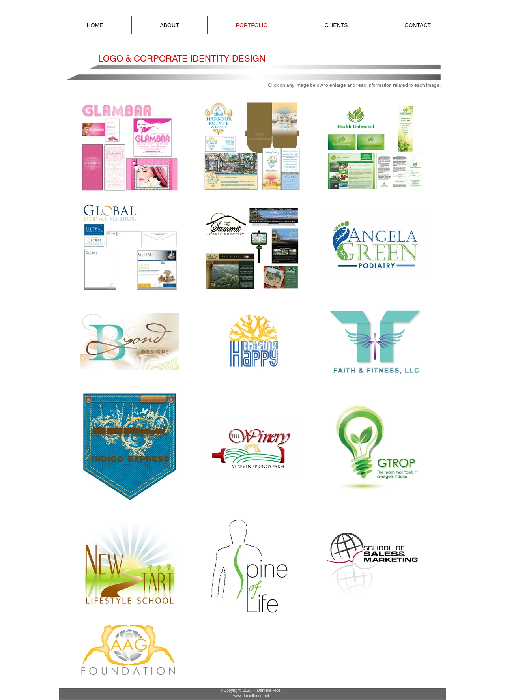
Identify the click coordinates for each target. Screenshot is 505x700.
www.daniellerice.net (251, 696)
